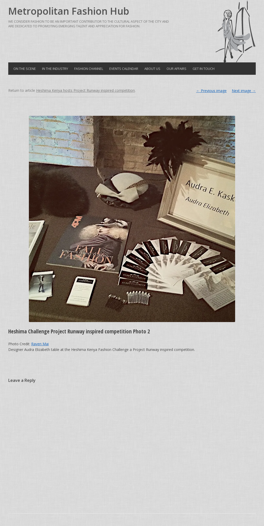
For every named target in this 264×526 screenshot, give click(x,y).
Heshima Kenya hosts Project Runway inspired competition (85, 90)
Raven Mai (40, 343)
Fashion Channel (88, 68)
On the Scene (24, 68)
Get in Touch (203, 68)
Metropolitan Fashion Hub (68, 11)
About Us (152, 68)
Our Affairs (176, 68)
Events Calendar (123, 68)
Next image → (244, 90)
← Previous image (211, 90)
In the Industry (55, 68)
